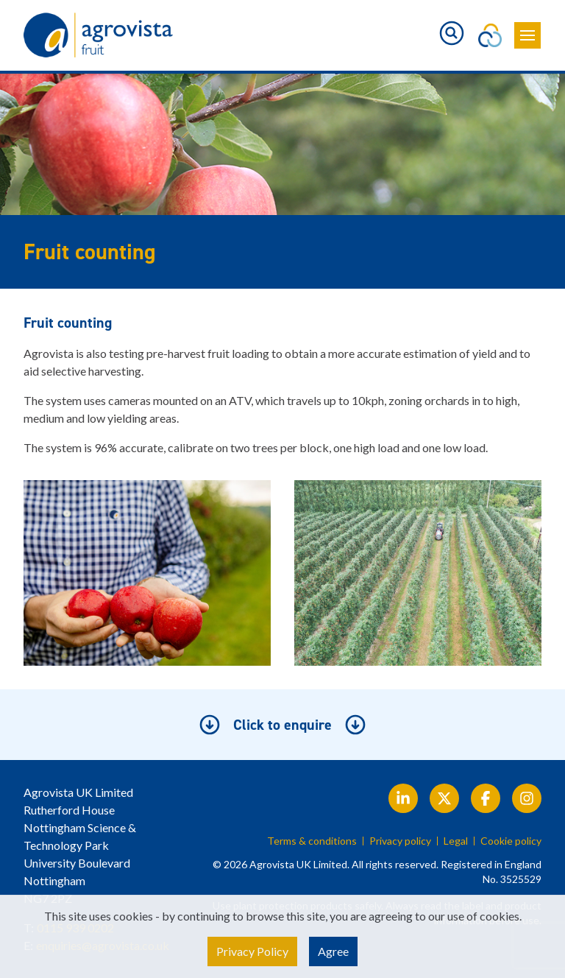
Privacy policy (400, 841)
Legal (456, 841)
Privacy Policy (252, 951)
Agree (333, 951)
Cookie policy (510, 841)
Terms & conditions (312, 841)
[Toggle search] (451, 33)
